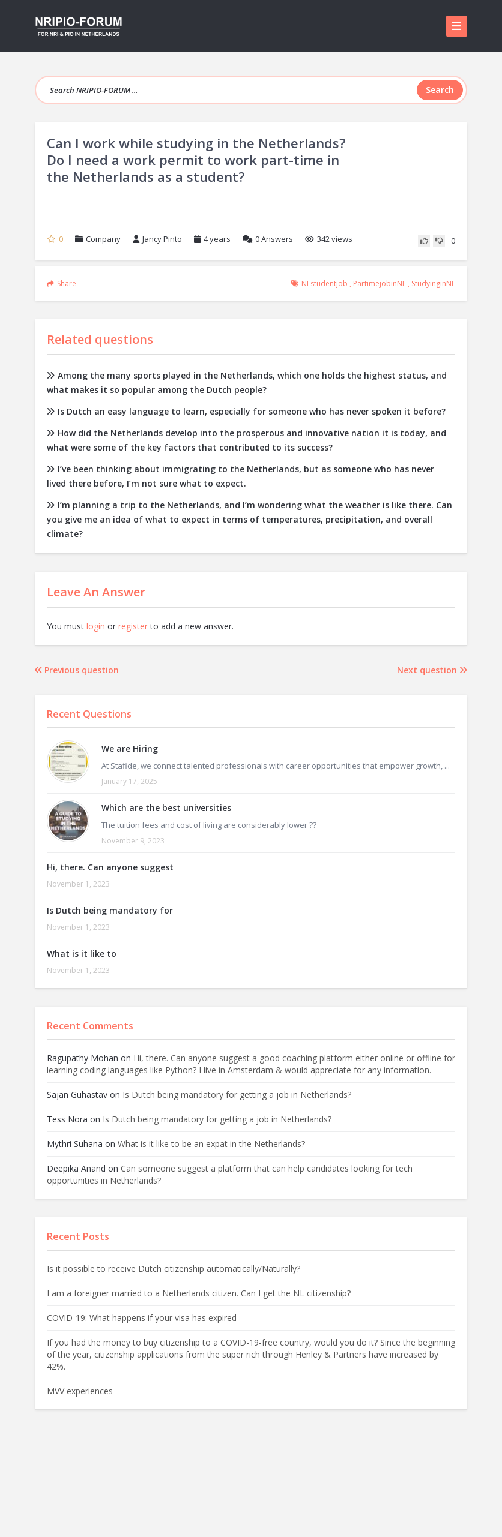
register (133, 626)
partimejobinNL (379, 283)
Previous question (77, 670)
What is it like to (81, 953)
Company (103, 238)
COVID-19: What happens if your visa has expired (142, 1317)
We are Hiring (129, 748)
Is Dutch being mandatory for (110, 910)
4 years (217, 238)
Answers (268, 238)
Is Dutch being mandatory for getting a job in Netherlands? (236, 1094)
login (95, 626)
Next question (432, 670)
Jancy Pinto (157, 238)
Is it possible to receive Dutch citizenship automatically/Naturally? (173, 1268)
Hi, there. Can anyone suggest (110, 867)
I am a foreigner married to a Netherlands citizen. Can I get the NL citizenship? (199, 1293)
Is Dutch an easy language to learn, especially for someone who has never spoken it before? (246, 411)
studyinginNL (433, 283)
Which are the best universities (166, 807)
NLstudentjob (324, 283)
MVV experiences (80, 1391)
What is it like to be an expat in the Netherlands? (211, 1143)
